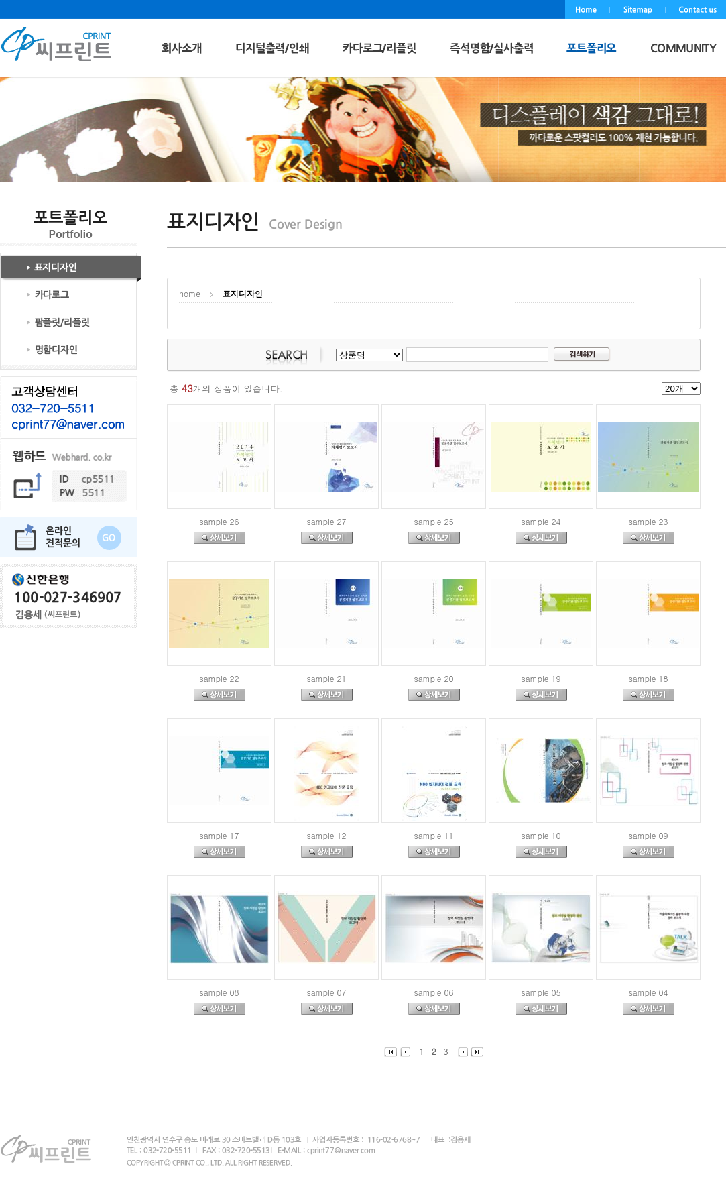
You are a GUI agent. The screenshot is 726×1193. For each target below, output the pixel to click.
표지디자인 (243, 293)
